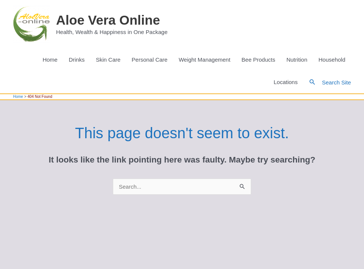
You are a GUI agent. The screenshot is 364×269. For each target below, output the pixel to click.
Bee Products (258, 59)
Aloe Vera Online (108, 20)
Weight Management (204, 59)
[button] (312, 82)
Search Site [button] (336, 82)
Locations (285, 82)
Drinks (77, 59)
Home (50, 59)
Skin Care (108, 59)
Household (331, 59)
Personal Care (149, 59)
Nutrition (296, 59)
